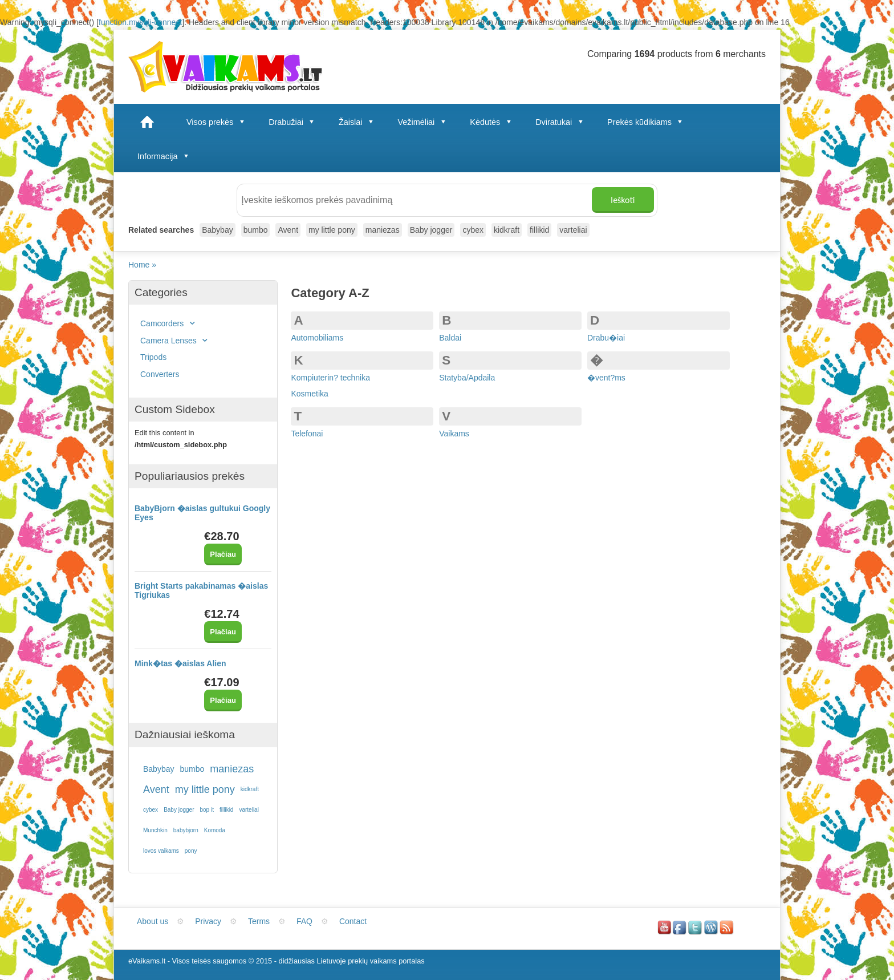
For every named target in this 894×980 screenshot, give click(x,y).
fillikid (539, 229)
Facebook (680, 927)
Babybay (217, 229)
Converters (159, 374)
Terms (259, 921)
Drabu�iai (606, 337)
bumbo (255, 229)
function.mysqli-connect (140, 22)
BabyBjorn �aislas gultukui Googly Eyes (202, 513)
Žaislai (358, 122)
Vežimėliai (423, 122)
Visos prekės (216, 122)
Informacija (164, 156)
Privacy (208, 921)
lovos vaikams (161, 851)
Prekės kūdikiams (646, 122)
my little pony (331, 229)
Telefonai (307, 433)
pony (191, 851)
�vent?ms (606, 377)
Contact (353, 921)
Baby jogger (431, 229)
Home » (143, 264)
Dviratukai (560, 122)
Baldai (450, 337)
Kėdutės (492, 122)
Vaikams (454, 433)
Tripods (153, 357)
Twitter (696, 927)
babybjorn (185, 830)
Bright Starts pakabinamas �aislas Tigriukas (201, 590)
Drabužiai (293, 122)
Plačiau (223, 554)
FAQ (304, 921)
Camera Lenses (175, 340)
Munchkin (155, 830)
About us (152, 921)
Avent (288, 229)
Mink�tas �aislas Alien (180, 663)
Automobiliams (317, 337)
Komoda (214, 830)
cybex (472, 229)
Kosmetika (309, 393)
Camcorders (169, 323)
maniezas (382, 229)
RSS (727, 927)
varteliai (573, 229)
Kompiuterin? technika (330, 377)
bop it (207, 810)
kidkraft (506, 229)
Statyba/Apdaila (467, 377)
